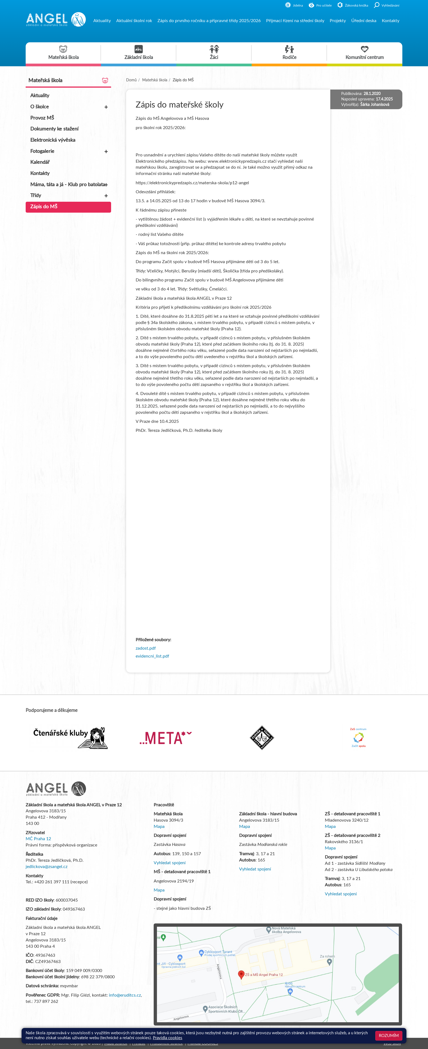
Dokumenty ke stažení (54, 129)
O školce (69, 107)
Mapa (159, 826)
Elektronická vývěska (52, 140)
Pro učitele (320, 5)
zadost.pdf (146, 648)
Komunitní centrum (365, 52)
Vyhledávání (386, 5)
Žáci (214, 52)
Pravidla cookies (167, 1038)
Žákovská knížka (352, 5)
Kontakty (390, 21)
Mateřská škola (63, 52)
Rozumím (389, 1036)
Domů (131, 80)
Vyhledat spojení (170, 863)
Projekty (338, 21)
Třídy (69, 196)
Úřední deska (363, 21)
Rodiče (289, 52)
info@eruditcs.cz (125, 995)
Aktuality (102, 21)
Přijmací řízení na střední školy (295, 21)
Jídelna (294, 5)
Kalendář (40, 162)
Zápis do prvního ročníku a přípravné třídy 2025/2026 (209, 21)
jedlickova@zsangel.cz (46, 866)
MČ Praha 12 (38, 839)
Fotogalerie (69, 152)
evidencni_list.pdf (152, 656)
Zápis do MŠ (43, 206)
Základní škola (138, 52)
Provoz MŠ (42, 118)
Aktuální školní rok (134, 21)
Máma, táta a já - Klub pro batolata (69, 185)
